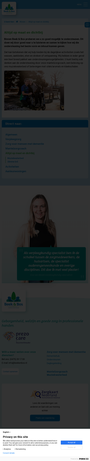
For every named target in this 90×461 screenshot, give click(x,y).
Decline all (71, 447)
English (7, 432)
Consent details (9, 453)
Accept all (71, 442)
